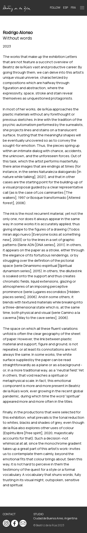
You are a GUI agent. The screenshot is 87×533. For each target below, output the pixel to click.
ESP (65, 7)
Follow (55, 7)
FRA (73, 7)
